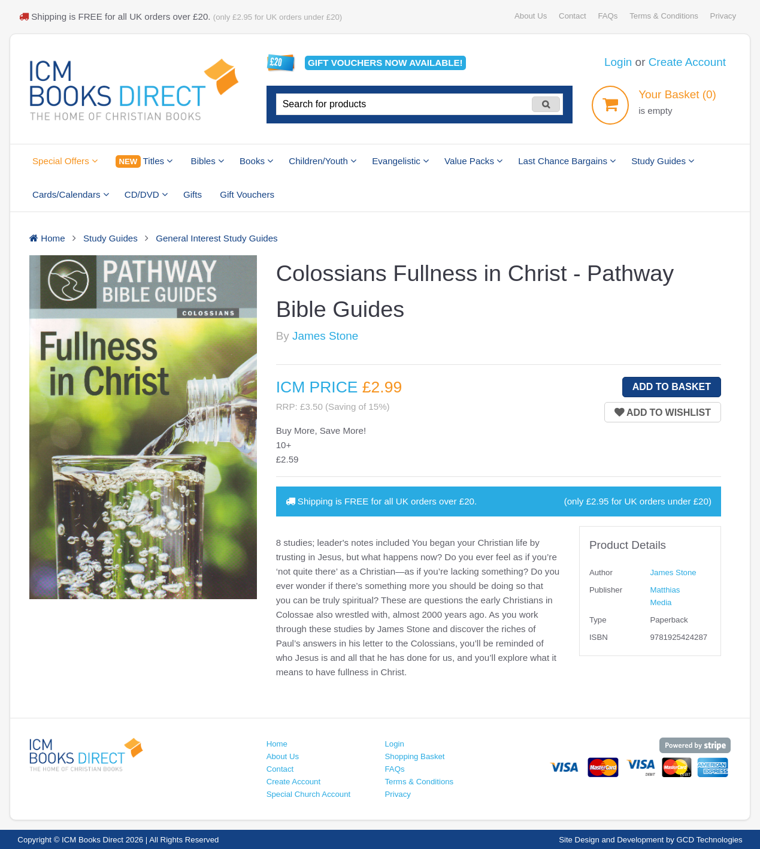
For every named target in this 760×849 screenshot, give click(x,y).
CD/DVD (146, 194)
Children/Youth (322, 161)
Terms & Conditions (663, 15)
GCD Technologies (710, 839)
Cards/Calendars (70, 194)
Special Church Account (309, 794)
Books (256, 161)
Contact (572, 15)
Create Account (687, 62)
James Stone (325, 336)
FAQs (607, 15)
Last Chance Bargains (567, 161)
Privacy (723, 15)
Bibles (207, 161)
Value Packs (473, 161)
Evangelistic (400, 161)
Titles (144, 161)
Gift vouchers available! (385, 63)
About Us (530, 15)
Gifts (192, 194)
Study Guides (662, 161)
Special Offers (65, 161)
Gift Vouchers (247, 194)
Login (618, 62)
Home (277, 743)
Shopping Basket (414, 756)
